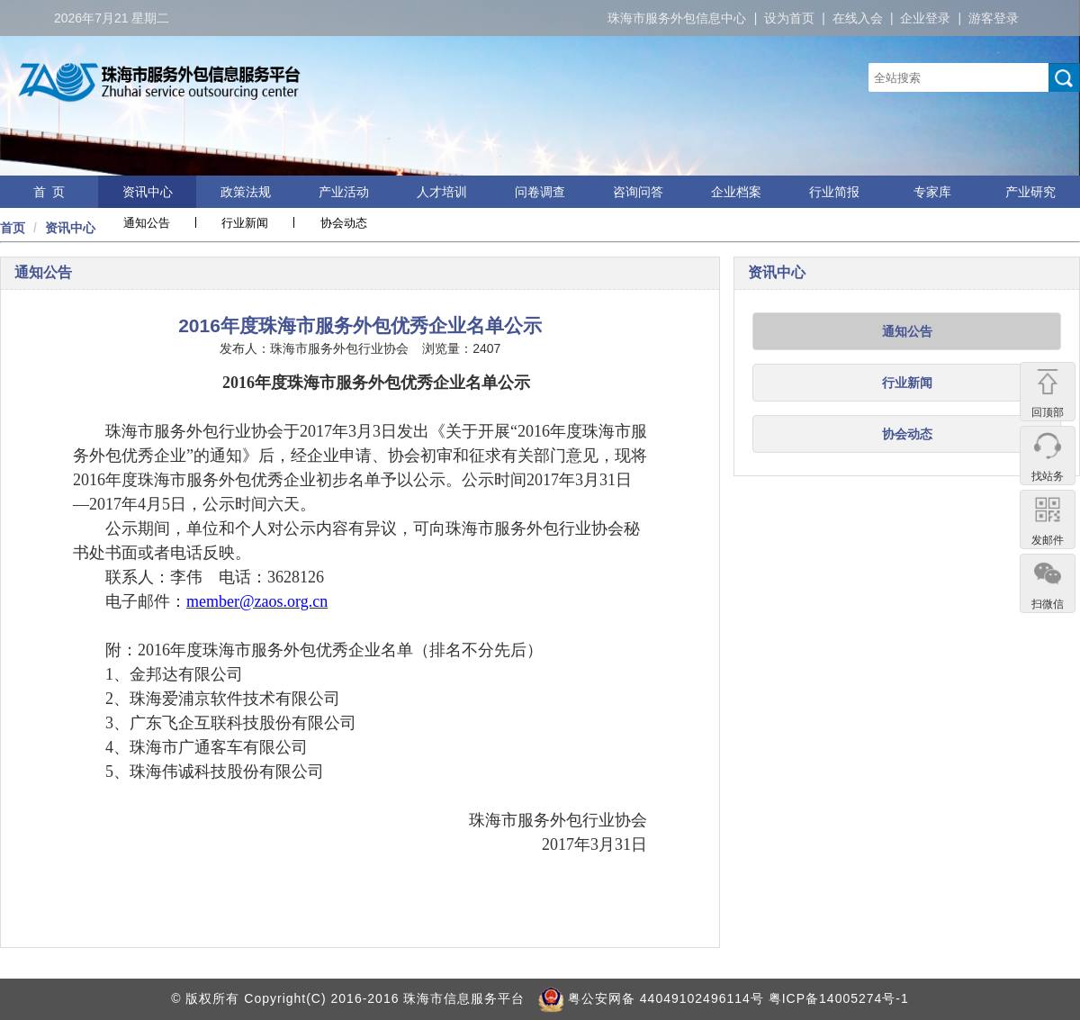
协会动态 (343, 223)
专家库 (932, 192)
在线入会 (857, 18)
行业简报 (834, 192)
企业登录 (925, 18)
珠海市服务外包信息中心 (677, 18)
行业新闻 (244, 223)
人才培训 (442, 192)
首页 (12, 228)
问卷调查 (540, 192)
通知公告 (146, 223)
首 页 (49, 192)
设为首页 (789, 18)
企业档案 (736, 192)
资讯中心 (147, 192)
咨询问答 (638, 192)
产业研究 (1030, 192)
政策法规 (245, 192)
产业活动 (344, 192)
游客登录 (993, 18)
